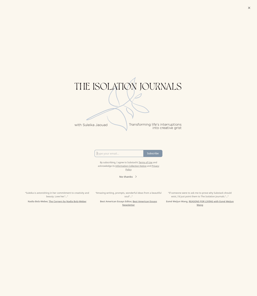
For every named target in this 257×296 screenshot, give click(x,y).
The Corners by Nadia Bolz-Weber (67, 201)
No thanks (128, 176)
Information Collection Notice (130, 166)
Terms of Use (145, 162)
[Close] (249, 7)
